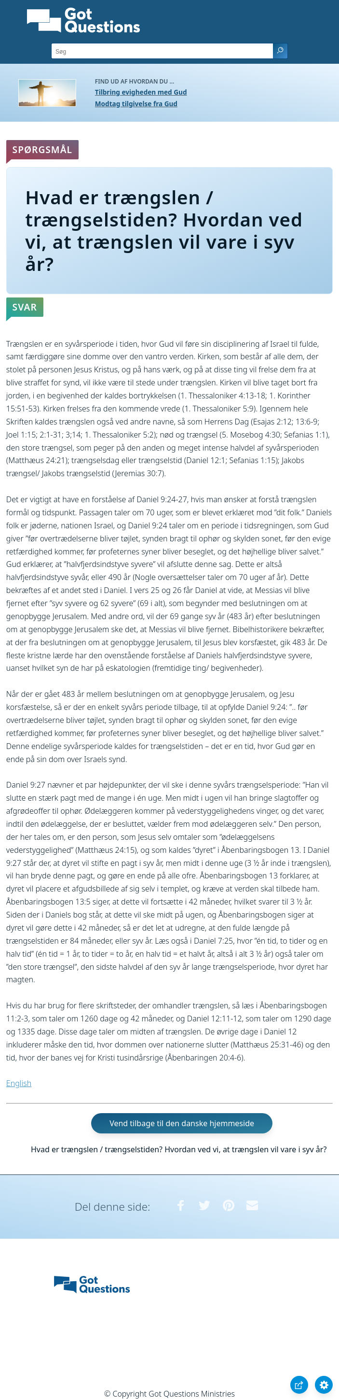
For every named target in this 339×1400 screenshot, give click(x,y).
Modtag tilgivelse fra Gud (136, 103)
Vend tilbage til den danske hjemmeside (181, 1123)
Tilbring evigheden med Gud (141, 92)
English (18, 1083)
